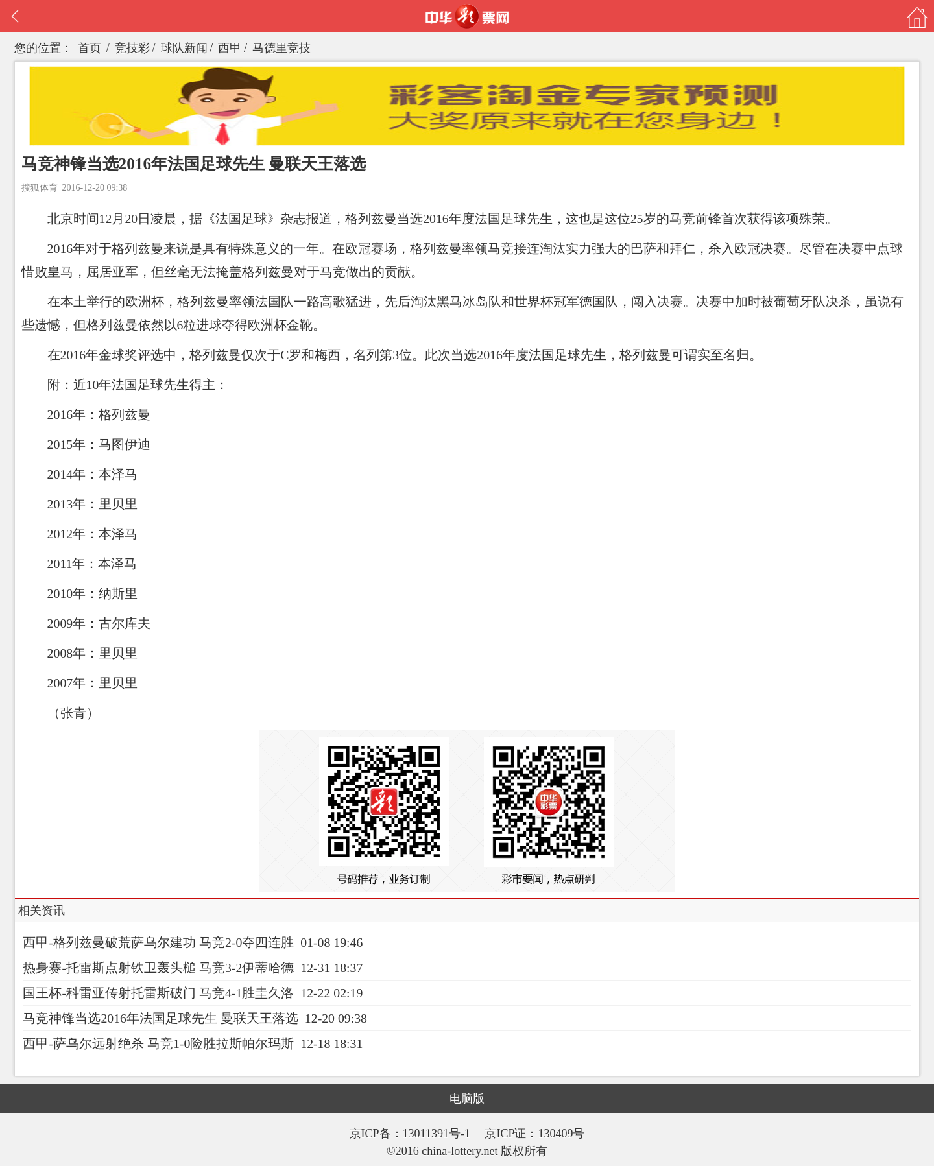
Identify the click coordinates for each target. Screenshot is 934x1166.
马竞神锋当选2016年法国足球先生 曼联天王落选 (160, 1018)
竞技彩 (132, 48)
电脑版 (467, 1098)
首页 (89, 48)
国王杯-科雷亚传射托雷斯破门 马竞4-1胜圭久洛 (158, 993)
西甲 (229, 48)
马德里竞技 (281, 48)
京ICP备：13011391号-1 (411, 1133)
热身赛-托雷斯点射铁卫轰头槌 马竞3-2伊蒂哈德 (158, 967)
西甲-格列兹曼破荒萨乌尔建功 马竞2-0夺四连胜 (158, 942)
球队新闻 (184, 48)
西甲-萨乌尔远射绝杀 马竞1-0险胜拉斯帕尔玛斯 (158, 1043)
